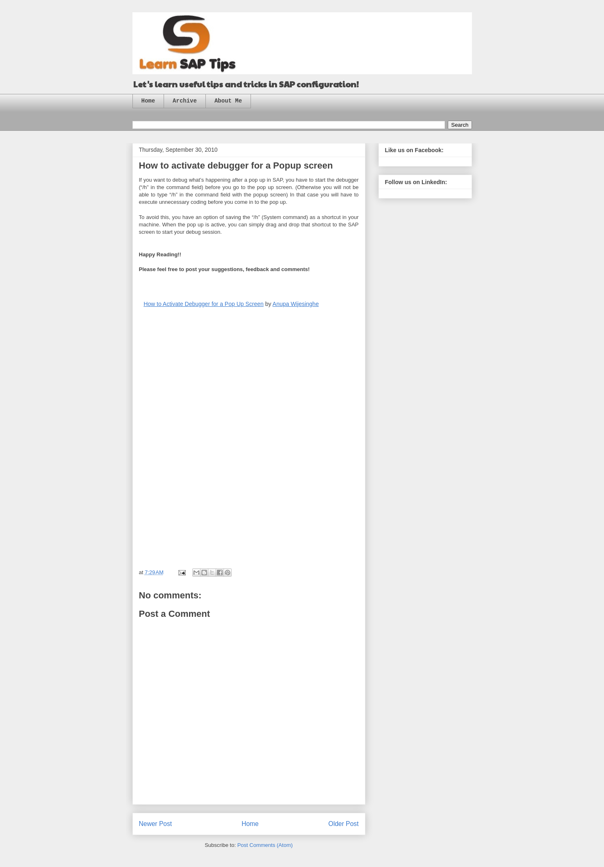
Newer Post (155, 823)
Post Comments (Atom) (265, 845)
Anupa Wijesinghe (296, 304)
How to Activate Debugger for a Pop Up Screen (204, 304)
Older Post (343, 823)
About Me (228, 101)
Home (148, 101)
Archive (185, 101)
